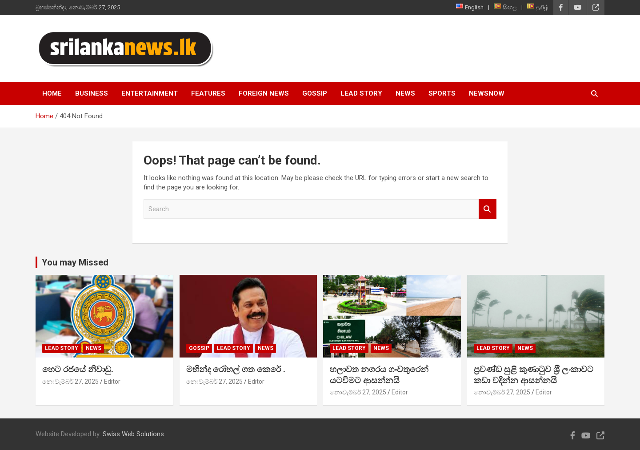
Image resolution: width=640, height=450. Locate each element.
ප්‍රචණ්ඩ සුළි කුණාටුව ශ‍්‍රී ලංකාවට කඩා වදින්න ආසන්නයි (533, 375)
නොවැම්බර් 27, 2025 (70, 381)
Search (487, 209)
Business (91, 93)
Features (208, 93)
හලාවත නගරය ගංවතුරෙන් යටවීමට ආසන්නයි (379, 375)
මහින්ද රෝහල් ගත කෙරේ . (235, 369)
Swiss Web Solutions (133, 434)
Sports (442, 93)
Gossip (314, 93)
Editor (112, 381)
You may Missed (75, 262)
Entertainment (149, 93)
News (405, 93)
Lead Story (361, 93)
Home (52, 93)
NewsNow (486, 93)
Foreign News (264, 93)
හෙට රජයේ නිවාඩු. (77, 369)
